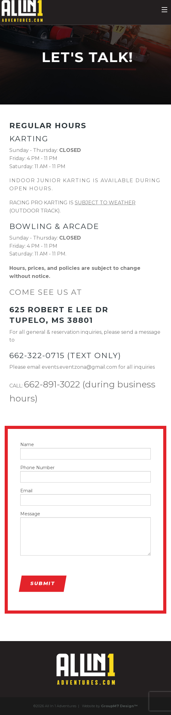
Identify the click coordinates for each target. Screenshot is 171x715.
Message (85, 533)
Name (85, 451)
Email (85, 497)
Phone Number (85, 474)
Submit (42, 583)
